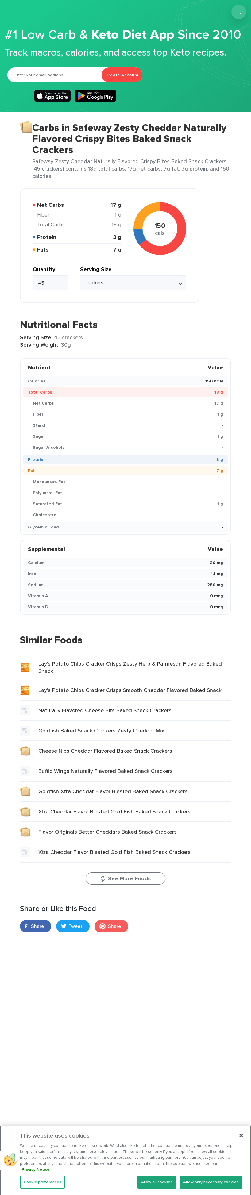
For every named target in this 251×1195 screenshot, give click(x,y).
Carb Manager (38, 13)
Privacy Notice (35, 1174)
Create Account (122, 75)
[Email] (54, 74)
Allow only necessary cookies (211, 1187)
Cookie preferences (42, 1187)
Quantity (44, 269)
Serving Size (96, 269)
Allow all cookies (156, 1187)
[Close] (241, 1140)
